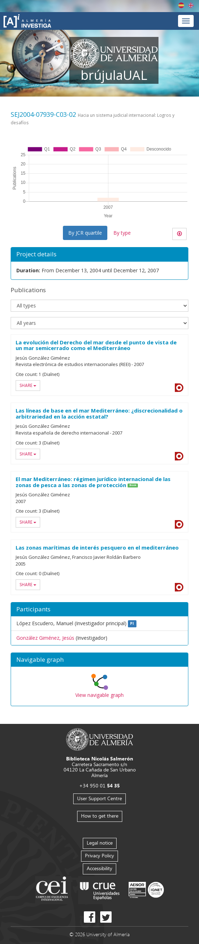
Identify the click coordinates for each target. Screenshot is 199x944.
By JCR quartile (85, 232)
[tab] (99, 660)
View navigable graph (99, 695)
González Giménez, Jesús (45, 637)
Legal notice (100, 842)
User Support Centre (99, 798)
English (191, 5)
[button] (99, 660)
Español (181, 5)
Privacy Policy (99, 855)
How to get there (99, 815)
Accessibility (99, 868)
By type (122, 232)
